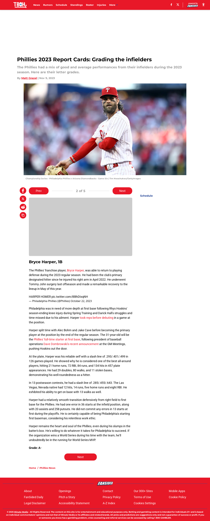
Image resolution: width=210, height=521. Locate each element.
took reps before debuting (96, 317)
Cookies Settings (145, 503)
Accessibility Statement (74, 503)
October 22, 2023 (81, 301)
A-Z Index (109, 503)
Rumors (47, 4)
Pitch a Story (67, 497)
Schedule (61, 4)
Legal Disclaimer (35, 503)
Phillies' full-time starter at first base (57, 339)
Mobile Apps (177, 491)
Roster (90, 4)
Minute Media (21, 512)
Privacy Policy (112, 497)
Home (32, 467)
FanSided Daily (33, 497)
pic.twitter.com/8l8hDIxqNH (70, 296)
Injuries (101, 4)
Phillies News (47, 467)
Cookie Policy (177, 497)
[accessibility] (203, 4)
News (36, 4)
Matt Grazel (29, 78)
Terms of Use (142, 497)
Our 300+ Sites (143, 491)
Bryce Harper (75, 270)
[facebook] (171, 4)
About (28, 491)
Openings (65, 491)
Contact (108, 491)
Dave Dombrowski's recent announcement (71, 344)
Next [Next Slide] (122, 191)
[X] (178, 4)
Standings (76, 4)
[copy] (23, 215)
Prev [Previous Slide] (39, 191)
